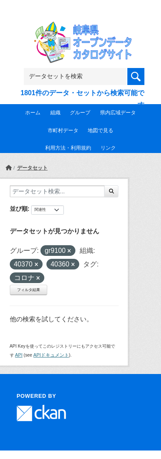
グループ (80, 113)
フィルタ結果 (28, 290)
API (18, 354)
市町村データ (63, 130)
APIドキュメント (51, 354)
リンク (108, 148)
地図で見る (100, 130)
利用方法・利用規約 (68, 148)
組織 (55, 113)
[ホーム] (9, 168)
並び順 (19, 208)
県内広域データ (118, 113)
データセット (32, 168)
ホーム (32, 113)
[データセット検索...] (57, 191)
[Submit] (111, 191)
